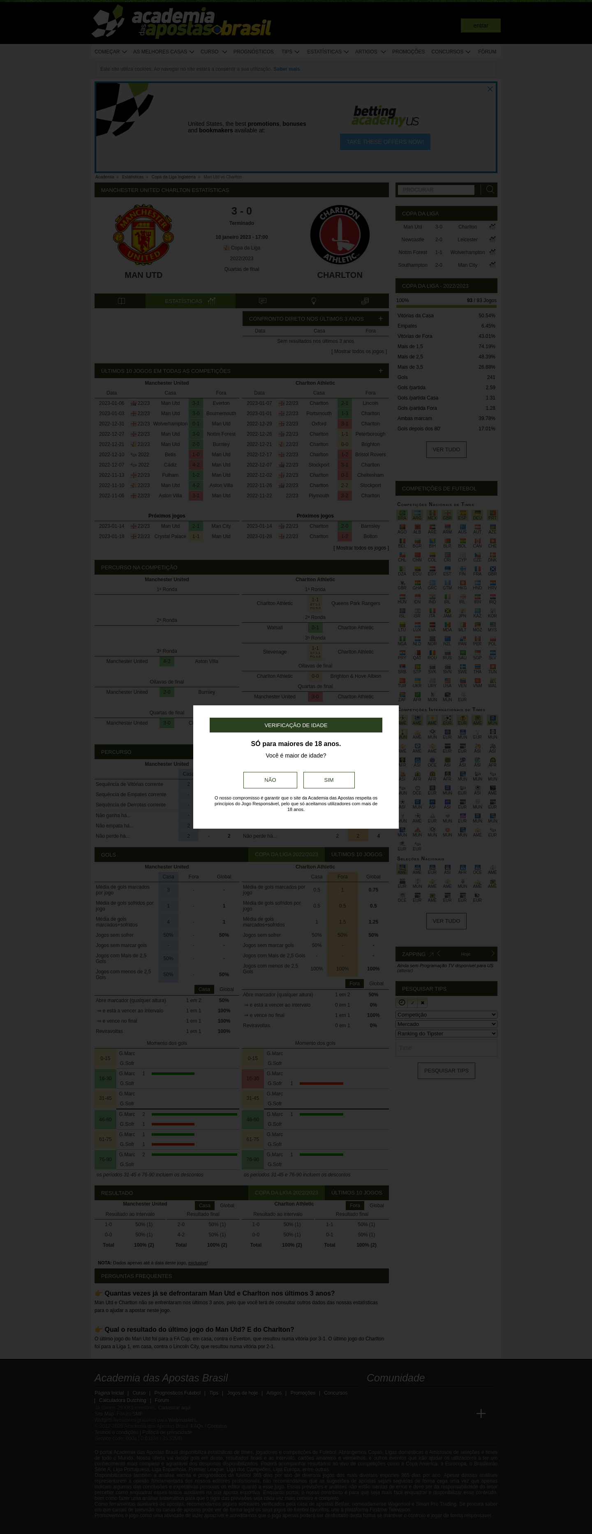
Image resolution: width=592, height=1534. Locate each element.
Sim (329, 780)
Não (270, 780)
